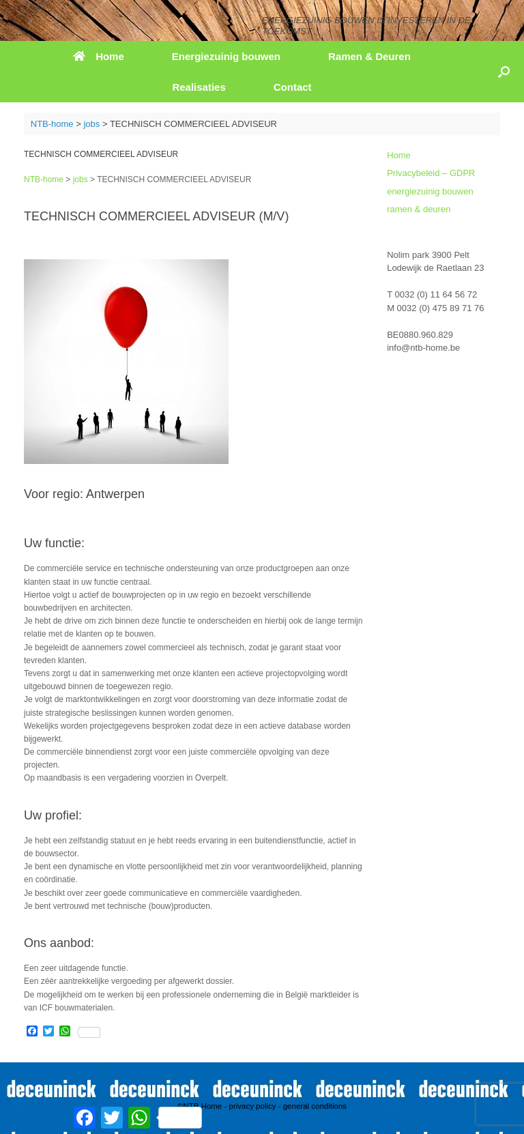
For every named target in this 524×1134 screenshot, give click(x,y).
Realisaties (198, 87)
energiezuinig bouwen (430, 191)
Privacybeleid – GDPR (431, 173)
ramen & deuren (418, 209)
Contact (293, 87)
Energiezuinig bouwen (226, 56)
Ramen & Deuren (369, 56)
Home (98, 56)
